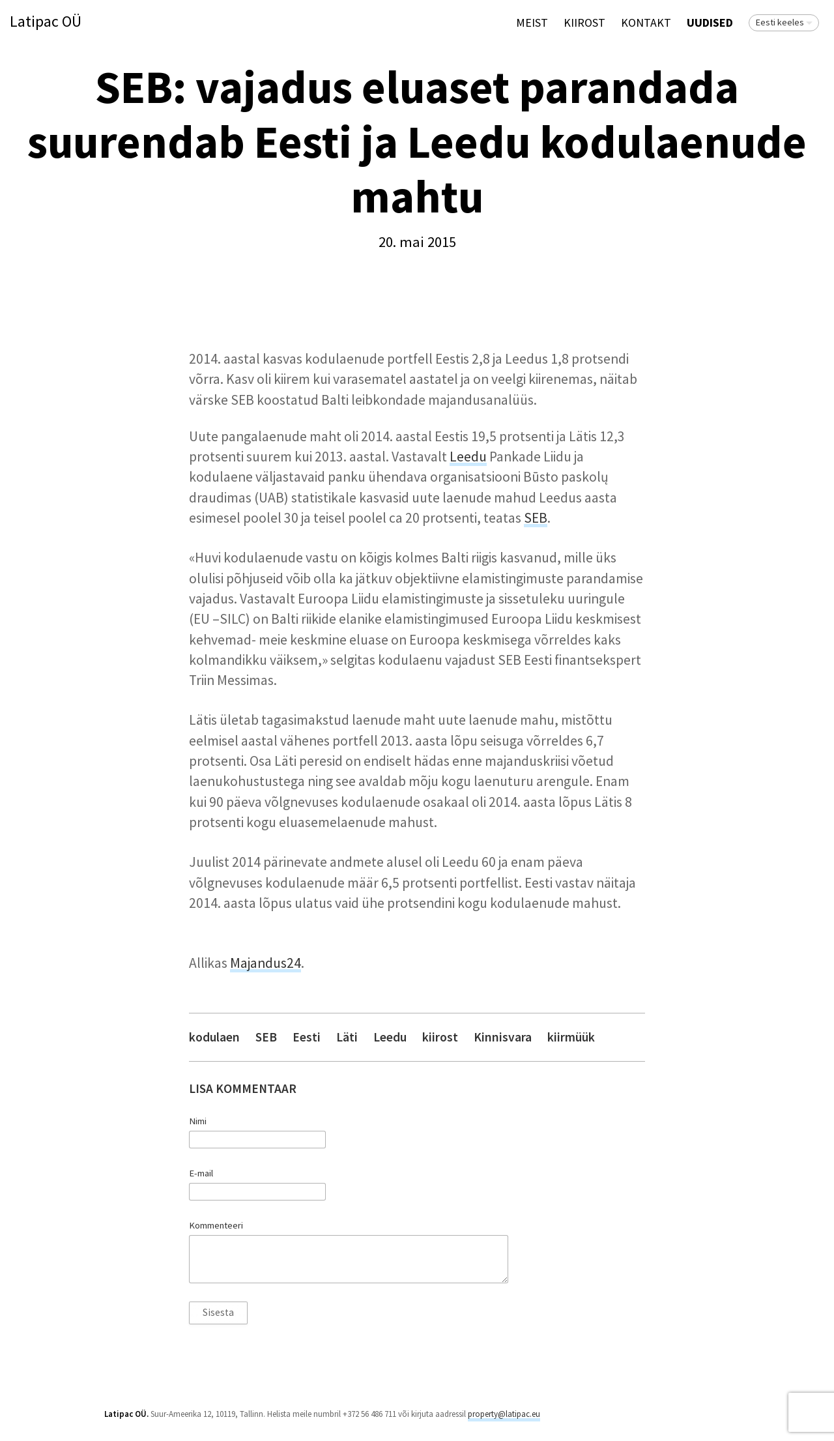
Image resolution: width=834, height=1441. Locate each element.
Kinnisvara (503, 1037)
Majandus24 (265, 963)
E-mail (201, 1173)
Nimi (198, 1121)
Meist (532, 22)
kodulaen (214, 1037)
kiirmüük (571, 1037)
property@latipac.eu (504, 1413)
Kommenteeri (216, 1225)
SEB (535, 518)
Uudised (710, 22)
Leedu (468, 456)
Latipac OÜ (45, 21)
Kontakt (646, 22)
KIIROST (584, 22)
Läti (347, 1037)
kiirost (440, 1037)
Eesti (307, 1037)
